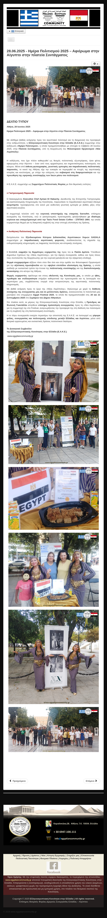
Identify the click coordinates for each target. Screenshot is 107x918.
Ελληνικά (16, 31)
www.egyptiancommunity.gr (20, 336)
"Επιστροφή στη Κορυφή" (92, 911)
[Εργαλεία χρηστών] (95, 64)
